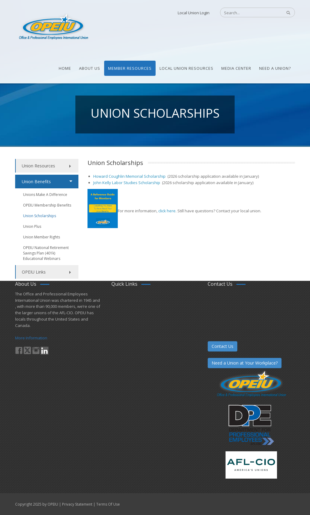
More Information (31, 338)
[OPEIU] (53, 26)
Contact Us (222, 346)
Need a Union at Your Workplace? (245, 363)
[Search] (248, 12)
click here (166, 211)
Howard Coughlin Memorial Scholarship (130, 176)
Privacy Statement (77, 504)
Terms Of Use (108, 504)
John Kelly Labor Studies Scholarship (127, 182)
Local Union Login (193, 12)
